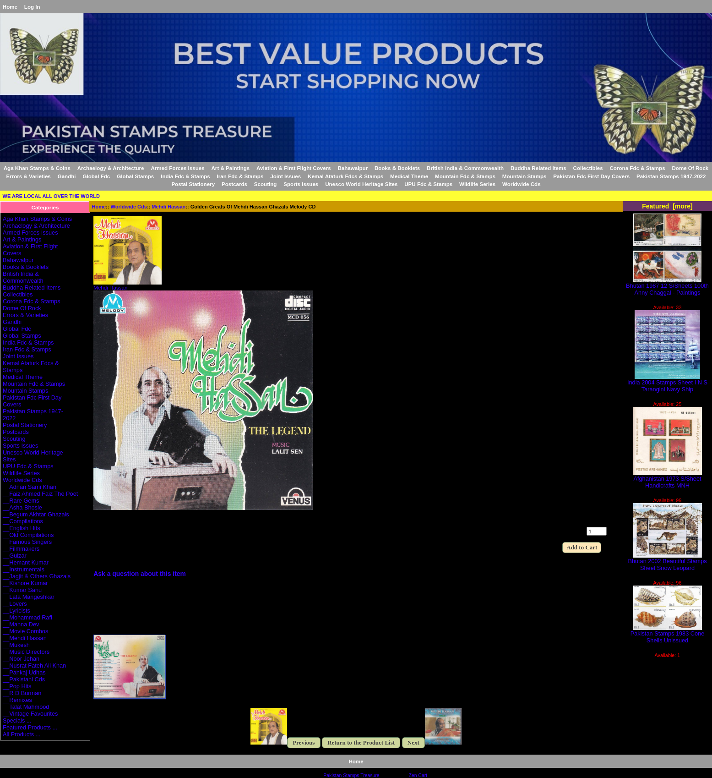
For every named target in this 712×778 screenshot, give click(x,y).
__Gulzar (15, 555)
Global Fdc (96, 176)
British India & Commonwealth (465, 168)
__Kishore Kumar (25, 583)
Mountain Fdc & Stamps (465, 176)
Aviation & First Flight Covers (293, 168)
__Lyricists (16, 610)
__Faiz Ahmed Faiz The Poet (40, 493)
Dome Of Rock (690, 168)
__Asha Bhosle (22, 507)
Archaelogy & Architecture (110, 168)
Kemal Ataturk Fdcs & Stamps (345, 176)
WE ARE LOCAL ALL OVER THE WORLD (51, 196)
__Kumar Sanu (22, 589)
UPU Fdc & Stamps (428, 184)
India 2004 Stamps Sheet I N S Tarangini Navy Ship (667, 383)
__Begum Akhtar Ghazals (36, 514)
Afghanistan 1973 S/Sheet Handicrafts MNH (667, 479)
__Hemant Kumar (26, 562)
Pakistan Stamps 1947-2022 (671, 176)
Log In (32, 7)
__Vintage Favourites (30, 713)
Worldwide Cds (129, 206)
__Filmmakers (21, 548)
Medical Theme (409, 176)
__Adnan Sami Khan (29, 486)
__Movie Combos (25, 631)
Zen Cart (417, 775)
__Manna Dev (21, 624)
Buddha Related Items (538, 168)
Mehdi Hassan (168, 206)
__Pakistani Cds (24, 679)
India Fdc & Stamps (185, 176)
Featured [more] (667, 206)
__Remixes (17, 699)
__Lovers (15, 603)
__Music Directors (26, 651)
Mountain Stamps (524, 176)
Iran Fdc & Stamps (240, 176)
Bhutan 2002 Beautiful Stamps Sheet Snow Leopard (667, 561)
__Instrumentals (23, 569)
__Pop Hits (17, 686)
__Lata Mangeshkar (28, 596)
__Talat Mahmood (26, 706)
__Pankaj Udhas (24, 672)
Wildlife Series (477, 184)
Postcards (234, 184)
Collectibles (588, 168)
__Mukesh (16, 644)
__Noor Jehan (21, 658)
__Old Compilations (28, 534)
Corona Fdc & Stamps (637, 168)
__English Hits (21, 528)
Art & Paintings (231, 168)
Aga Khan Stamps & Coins (37, 168)
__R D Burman (22, 693)
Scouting (265, 184)
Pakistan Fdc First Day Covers (591, 176)
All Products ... (21, 734)
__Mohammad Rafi (27, 617)
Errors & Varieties (28, 176)
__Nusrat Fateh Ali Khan (34, 665)
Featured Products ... (30, 727)
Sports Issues (300, 184)
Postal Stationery (193, 184)
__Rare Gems (21, 500)
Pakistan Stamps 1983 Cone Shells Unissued (667, 634)
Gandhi (67, 176)
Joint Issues (285, 176)
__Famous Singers (27, 541)
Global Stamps (135, 176)
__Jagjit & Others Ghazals (37, 576)
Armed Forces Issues (177, 168)
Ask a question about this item (139, 573)
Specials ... (17, 720)
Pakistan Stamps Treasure (351, 775)
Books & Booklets (397, 168)
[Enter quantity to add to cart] (597, 531)
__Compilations (23, 521)
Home (10, 7)
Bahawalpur (352, 168)
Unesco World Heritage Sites (361, 184)
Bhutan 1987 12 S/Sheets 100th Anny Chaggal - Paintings (667, 286)
